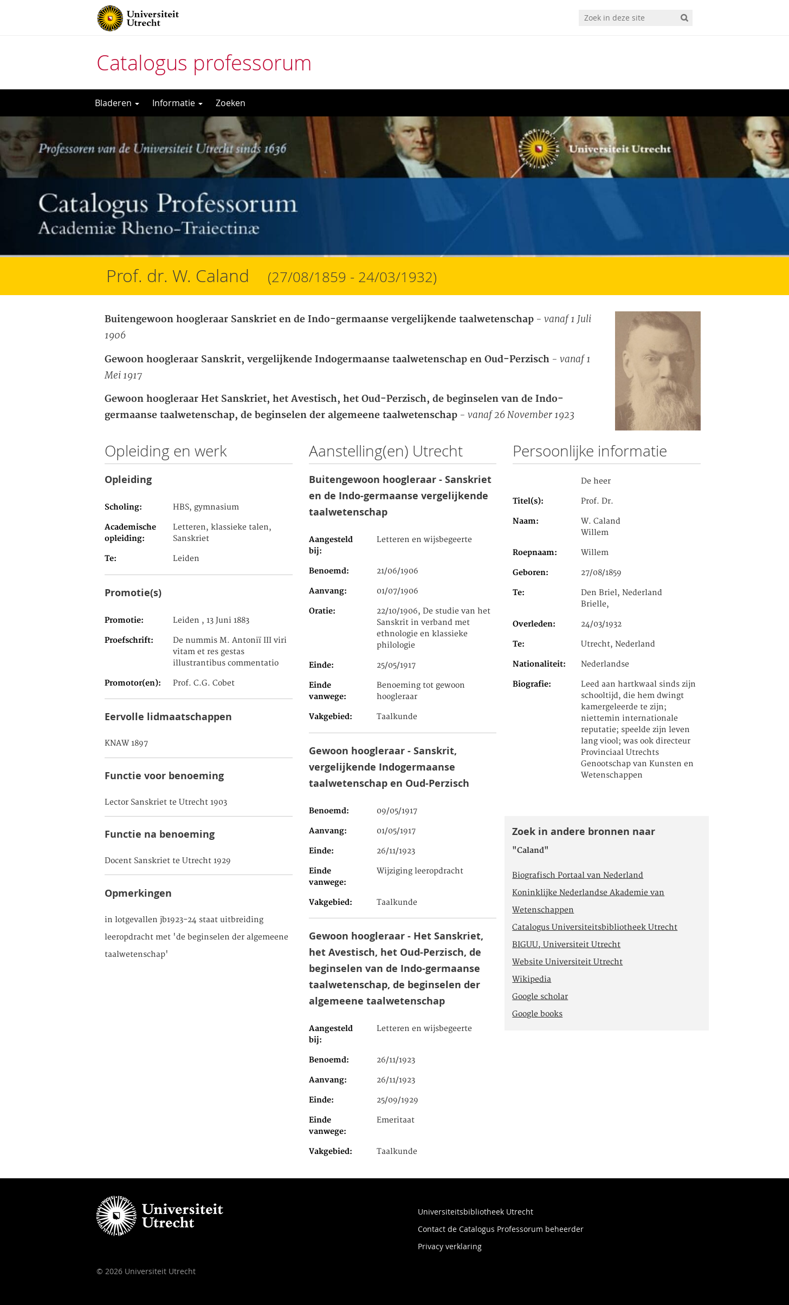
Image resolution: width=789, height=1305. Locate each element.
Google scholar (540, 997)
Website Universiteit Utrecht (567, 962)
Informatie (177, 103)
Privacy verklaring (450, 1246)
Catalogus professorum (204, 62)
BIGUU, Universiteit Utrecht (566, 945)
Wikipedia (531, 979)
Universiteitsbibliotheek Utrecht (475, 1211)
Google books (537, 1014)
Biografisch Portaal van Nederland (577, 875)
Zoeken (230, 103)
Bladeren (117, 103)
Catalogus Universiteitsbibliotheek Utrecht (594, 927)
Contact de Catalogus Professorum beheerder (501, 1229)
